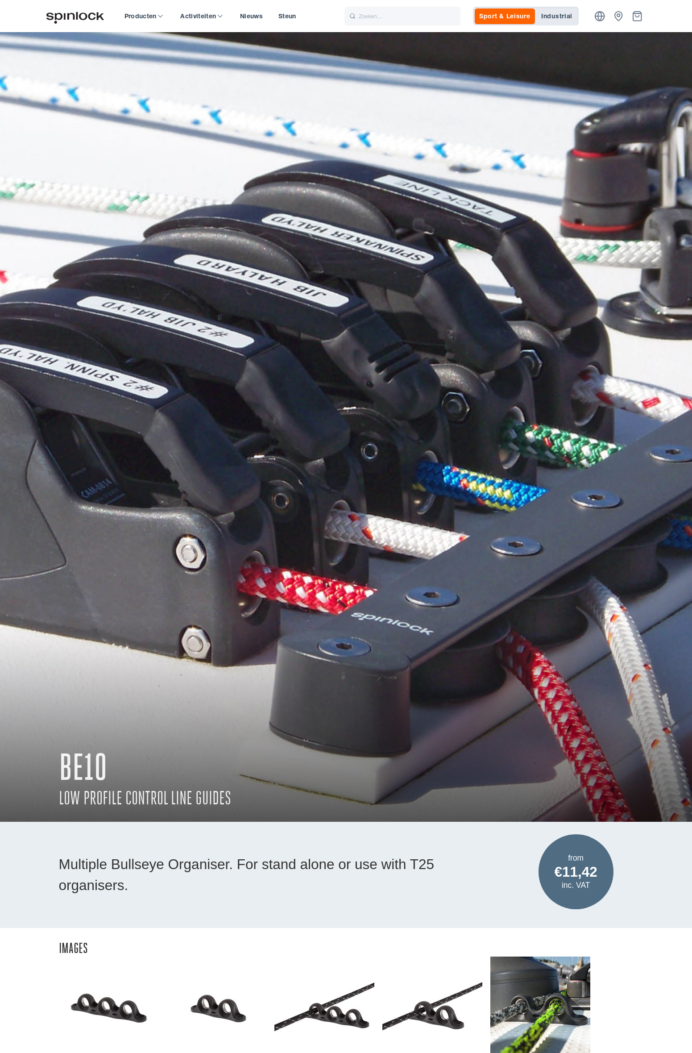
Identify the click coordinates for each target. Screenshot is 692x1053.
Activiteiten (201, 16)
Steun (287, 16)
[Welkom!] (75, 16)
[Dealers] (618, 16)
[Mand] (637, 16)
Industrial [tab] (556, 16)
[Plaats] (600, 16)
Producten (143, 16)
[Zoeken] (402, 16)
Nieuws (251, 16)
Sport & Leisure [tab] (504, 16)
